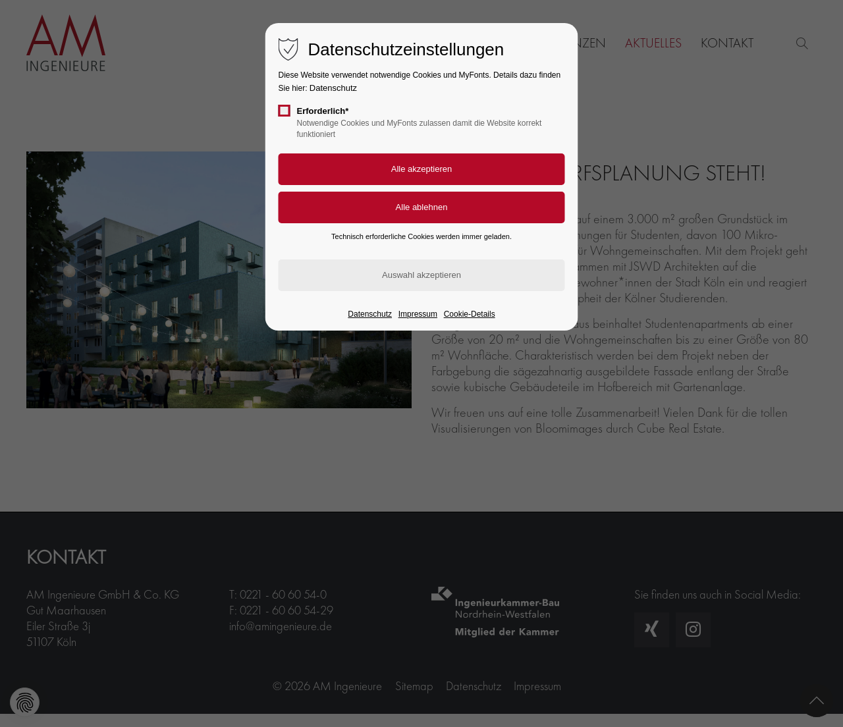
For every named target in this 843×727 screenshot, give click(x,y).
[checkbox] (284, 111)
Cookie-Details (469, 314)
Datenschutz (333, 88)
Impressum (417, 314)
